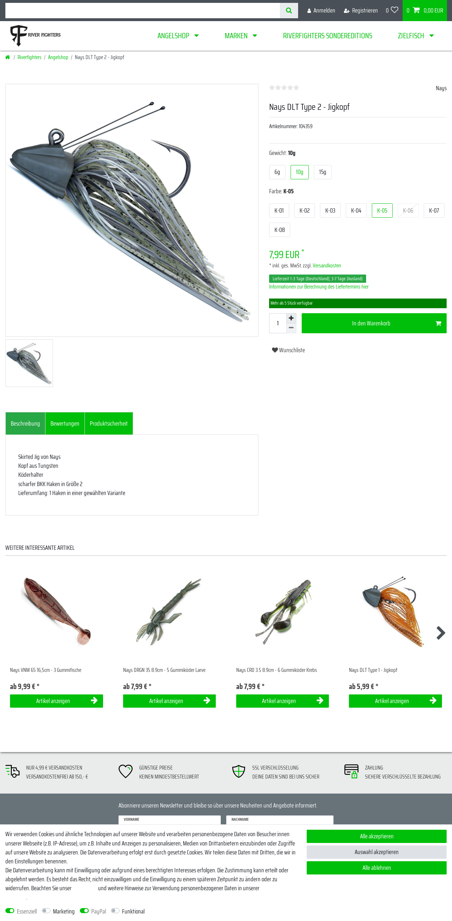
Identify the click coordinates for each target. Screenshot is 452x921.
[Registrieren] (361, 10)
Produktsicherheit (109, 423)
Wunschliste (288, 350)
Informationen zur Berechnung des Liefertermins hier (319, 286)
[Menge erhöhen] (291, 318)
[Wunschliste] (392, 10)
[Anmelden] (321, 10)
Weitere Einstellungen (174, 911)
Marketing (64, 911)
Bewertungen (64, 423)
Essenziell (27, 911)
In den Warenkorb (396, 323)
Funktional (133, 911)
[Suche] (289, 10)
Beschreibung (25, 423)
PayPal (98, 911)
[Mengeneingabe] (277, 323)
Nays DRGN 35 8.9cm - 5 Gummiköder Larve (164, 670)
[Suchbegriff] (142, 10)
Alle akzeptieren (377, 836)
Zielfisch (412, 36)
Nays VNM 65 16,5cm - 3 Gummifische (45, 670)
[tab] (25, 423)
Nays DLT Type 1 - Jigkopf (373, 670)
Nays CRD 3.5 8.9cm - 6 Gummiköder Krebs (276, 670)
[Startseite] (8, 57)
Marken (237, 36)
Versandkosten (326, 265)
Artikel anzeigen (67, 701)
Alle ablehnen (377, 867)
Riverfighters (30, 57)
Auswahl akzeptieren (377, 852)
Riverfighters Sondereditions (327, 36)
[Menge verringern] (291, 328)
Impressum (85, 888)
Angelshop (174, 36)
